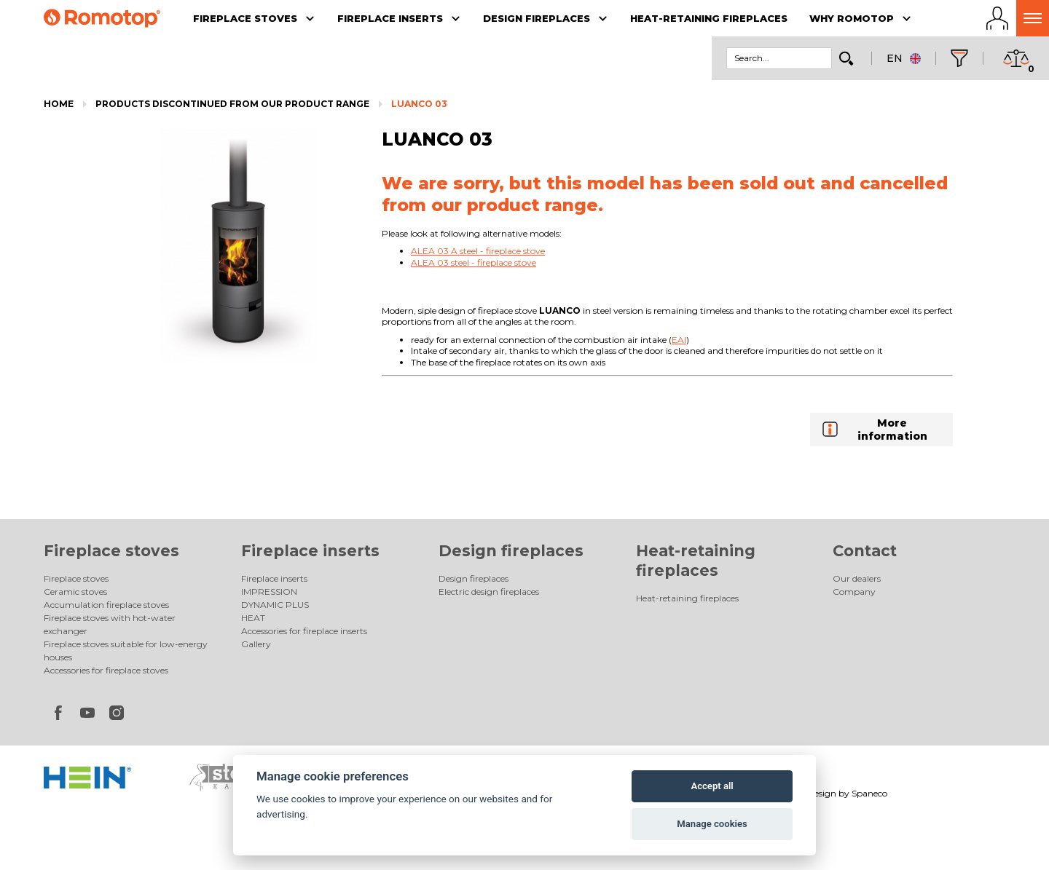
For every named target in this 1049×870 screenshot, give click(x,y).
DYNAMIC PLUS (275, 604)
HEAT (253, 617)
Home (59, 103)
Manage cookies (712, 823)
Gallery (256, 643)
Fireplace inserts (310, 551)
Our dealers (857, 578)
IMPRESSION (269, 591)
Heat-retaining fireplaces (687, 598)
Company (854, 591)
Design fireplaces (511, 551)
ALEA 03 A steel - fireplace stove (478, 250)
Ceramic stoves (75, 591)
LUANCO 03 (419, 103)
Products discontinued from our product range (232, 103)
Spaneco (869, 793)
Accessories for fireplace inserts (304, 630)
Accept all (712, 785)
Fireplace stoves (111, 551)
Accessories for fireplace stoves (106, 670)
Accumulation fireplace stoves (106, 604)
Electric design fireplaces (489, 591)
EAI (679, 339)
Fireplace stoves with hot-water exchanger (110, 624)
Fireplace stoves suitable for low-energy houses (126, 650)
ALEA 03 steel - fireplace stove (473, 262)
